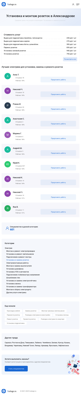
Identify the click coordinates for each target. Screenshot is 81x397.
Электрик (8, 248)
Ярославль (53, 346)
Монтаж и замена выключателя (19, 266)
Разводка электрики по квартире (52, 319)
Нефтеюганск (63, 346)
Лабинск (38, 343)
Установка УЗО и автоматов (17, 272)
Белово (54, 343)
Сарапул (8, 343)
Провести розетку (29, 319)
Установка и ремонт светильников (20, 254)
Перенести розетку (13, 315)
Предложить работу (58, 80)
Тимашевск (29, 343)
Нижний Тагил (28, 346)
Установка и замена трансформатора (21, 287)
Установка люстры (62, 315)
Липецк (37, 346)
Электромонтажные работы (17, 263)
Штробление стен (13, 278)
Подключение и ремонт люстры (18, 257)
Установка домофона (14, 269)
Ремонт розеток (12, 319)
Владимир (9, 346)
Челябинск (46, 343)
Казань (67, 343)
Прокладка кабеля (13, 311)
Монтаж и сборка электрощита (18, 290)
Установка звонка (13, 284)
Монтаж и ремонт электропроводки (20, 251)
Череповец (18, 346)
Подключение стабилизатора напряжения (23, 275)
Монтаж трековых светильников (53, 311)
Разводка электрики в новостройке (37, 315)
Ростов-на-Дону (18, 343)
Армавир (44, 346)
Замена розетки (30, 311)
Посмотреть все (70, 59)
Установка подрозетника (15, 323)
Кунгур (60, 343)
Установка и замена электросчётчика (21, 281)
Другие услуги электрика (16, 293)
